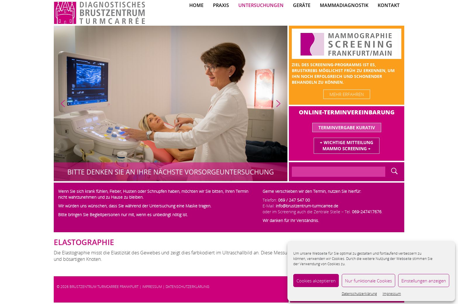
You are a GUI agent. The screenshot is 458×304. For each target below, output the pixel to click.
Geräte (301, 5)
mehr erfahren (346, 94)
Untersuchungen (261, 5)
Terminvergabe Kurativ (346, 127)
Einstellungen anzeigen (423, 281)
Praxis (221, 5)
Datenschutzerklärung (359, 293)
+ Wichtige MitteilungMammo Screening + (346, 145)
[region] (170, 103)
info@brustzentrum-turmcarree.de (307, 206)
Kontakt (389, 5)
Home (196, 5)
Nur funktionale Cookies (368, 281)
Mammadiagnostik (344, 5)
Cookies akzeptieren (316, 281)
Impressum (392, 293)
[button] (62, 103)
